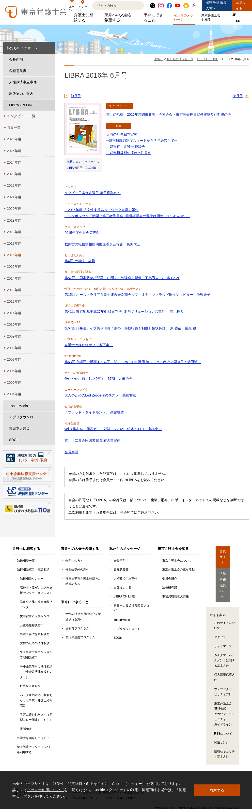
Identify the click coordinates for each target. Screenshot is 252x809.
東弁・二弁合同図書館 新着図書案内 (92, 440)
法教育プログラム (77, 628)
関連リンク (221, 719)
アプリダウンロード (24, 417)
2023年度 (14, 174)
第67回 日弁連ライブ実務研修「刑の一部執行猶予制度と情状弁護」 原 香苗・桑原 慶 (130, 328)
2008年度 (14, 348)
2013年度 (14, 290)
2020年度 (14, 209)
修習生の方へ (74, 560)
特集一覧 (14, 127)
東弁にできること (155, 17)
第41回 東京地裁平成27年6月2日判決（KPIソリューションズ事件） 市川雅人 (123, 311)
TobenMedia (18, 406)
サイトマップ (223, 622)
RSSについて (223, 710)
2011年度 (14, 313)
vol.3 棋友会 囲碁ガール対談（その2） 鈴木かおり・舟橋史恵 (113, 429)
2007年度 (14, 359)
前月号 (76, 96)
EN (238, 21)
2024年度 (14, 162)
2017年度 (14, 243)
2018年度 (14, 232)
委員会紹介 (169, 578)
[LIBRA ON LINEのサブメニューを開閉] (50, 105)
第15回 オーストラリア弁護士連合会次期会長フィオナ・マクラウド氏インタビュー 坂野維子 (137, 295)
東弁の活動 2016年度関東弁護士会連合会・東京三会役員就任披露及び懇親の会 (168, 114)
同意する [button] (216, 790)
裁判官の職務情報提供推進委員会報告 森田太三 (102, 244)
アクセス (220, 614)
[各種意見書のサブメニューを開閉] (50, 70)
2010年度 (14, 324)
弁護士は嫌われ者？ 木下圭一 (88, 345)
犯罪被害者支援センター (36, 616)
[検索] (112, 5)
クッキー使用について (45, 790)
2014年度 (14, 278)
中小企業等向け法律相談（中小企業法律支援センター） (36, 672)
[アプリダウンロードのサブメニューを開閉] (50, 417)
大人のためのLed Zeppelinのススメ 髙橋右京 (100, 395)
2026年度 (14, 139)
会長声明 (71, 452)
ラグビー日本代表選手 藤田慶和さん (92, 193)
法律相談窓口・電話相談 (33, 569)
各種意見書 (17, 71)
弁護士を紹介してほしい (33, 738)
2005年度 (14, 382)
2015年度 (14, 267)
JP (234, 14)
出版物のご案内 (21, 94)
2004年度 (14, 394)
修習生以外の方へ (77, 569)
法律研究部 (169, 587)
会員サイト (241, 5)
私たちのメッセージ (184, 17)
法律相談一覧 (26, 560)
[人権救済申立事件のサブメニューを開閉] (50, 82)
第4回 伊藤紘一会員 (79, 261)
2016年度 (14, 255)
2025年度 (14, 151)
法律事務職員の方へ (216, 5)
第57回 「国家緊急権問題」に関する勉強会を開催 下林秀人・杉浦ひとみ (121, 278)
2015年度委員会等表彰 (82, 233)
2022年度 (14, 185)
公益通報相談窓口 (32, 625)
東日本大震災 (19, 428)
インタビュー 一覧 (21, 116)
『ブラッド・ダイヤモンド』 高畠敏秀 (94, 412)
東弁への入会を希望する (120, 17)
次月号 (238, 96)
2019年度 (14, 220)
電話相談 (26, 729)
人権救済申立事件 (23, 82)
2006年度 (14, 371)
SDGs (13, 440)
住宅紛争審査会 (30, 686)
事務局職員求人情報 (175, 596)
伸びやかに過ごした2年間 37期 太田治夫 (98, 379)
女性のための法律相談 (34, 643)
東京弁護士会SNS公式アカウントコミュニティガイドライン (224, 690)
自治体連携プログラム (80, 637)
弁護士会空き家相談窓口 (36, 634)
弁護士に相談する (85, 17)
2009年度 (14, 336)
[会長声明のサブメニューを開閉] (50, 59)
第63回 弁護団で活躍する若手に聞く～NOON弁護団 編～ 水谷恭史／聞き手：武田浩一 (132, 362)
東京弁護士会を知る (211, 17)
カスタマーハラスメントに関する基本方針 (224, 637)
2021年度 (14, 197)
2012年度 (14, 301)
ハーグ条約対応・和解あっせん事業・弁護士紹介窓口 (36, 700)
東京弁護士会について (177, 560)
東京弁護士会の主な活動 (178, 569)
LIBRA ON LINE (21, 105)
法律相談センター (32, 578)
